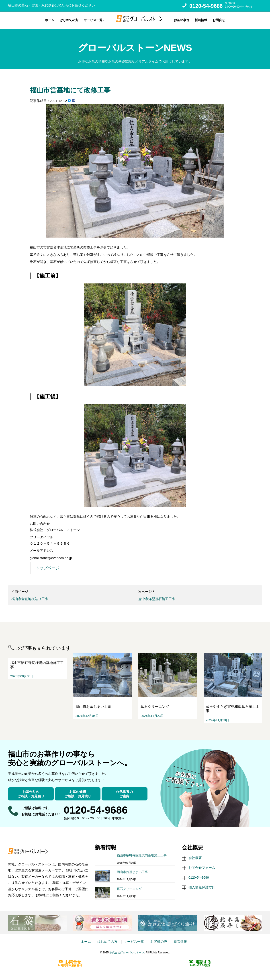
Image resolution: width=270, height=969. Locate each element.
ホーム (49, 20)
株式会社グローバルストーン (126, 951)
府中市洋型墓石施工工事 (156, 598)
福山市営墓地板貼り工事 (29, 598)
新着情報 (201, 20)
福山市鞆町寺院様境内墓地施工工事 (142, 854)
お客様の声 (158, 941)
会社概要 (195, 857)
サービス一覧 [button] (94, 20)
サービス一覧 (134, 941)
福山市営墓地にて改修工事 (73, 89)
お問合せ (219, 20)
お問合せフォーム (201, 867)
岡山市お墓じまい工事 (132, 871)
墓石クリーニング (129, 888)
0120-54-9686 (206, 6)
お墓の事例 (181, 20)
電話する (200, 961)
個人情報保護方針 (201, 886)
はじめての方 (69, 20)
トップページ (47, 567)
